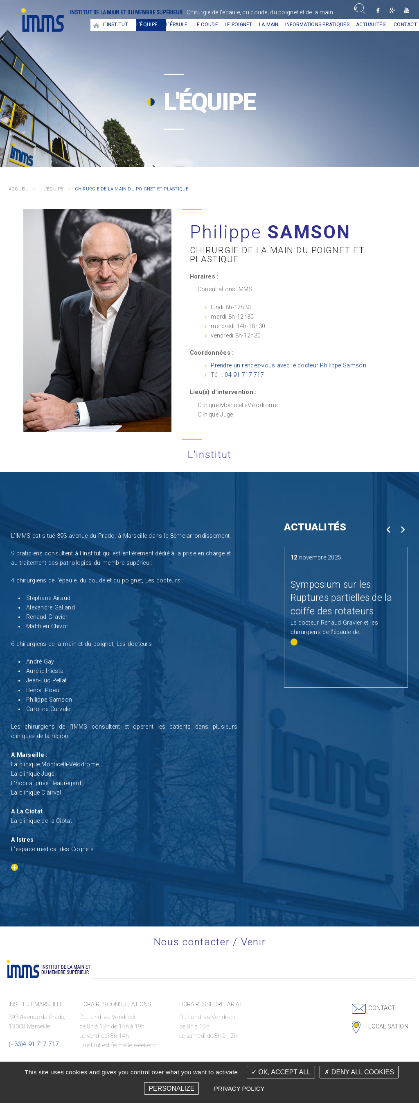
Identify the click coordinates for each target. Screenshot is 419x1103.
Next (402, 530)
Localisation (388, 1026)
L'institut (115, 24)
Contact (381, 1008)
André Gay (40, 661)
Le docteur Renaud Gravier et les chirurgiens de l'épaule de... (334, 632)
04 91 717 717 (244, 374)
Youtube (406, 10)
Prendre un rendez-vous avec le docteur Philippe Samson (288, 365)
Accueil (96, 24)
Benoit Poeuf (43, 690)
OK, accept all (281, 1072)
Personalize (171, 1088)
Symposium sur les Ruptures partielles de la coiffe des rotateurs (341, 597)
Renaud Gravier (47, 617)
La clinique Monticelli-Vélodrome (55, 764)
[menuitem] (96, 24)
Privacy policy (239, 1088)
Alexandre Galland (50, 607)
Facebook (378, 10)
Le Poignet (238, 24)
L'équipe (147, 24)
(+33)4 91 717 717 (34, 1044)
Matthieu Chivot (47, 626)
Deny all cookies (359, 1072)
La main (269, 24)
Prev (388, 530)
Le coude (206, 24)
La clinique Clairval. (37, 792)
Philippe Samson (49, 699)
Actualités (370, 24)
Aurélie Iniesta (44, 671)
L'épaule (176, 24)
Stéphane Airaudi (49, 598)
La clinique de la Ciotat (41, 821)
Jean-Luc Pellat (46, 680)
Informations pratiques (317, 24)
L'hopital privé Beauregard (46, 783)
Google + (392, 10)
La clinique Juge (32, 773)
